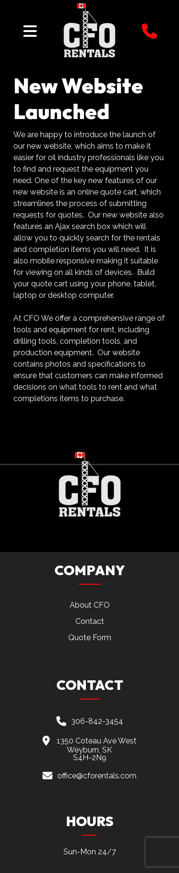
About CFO (90, 605)
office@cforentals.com (97, 775)
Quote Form (89, 637)
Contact (89, 621)
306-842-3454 (97, 721)
